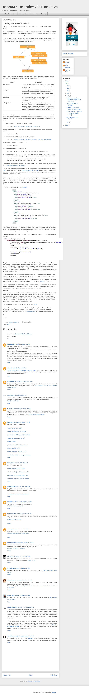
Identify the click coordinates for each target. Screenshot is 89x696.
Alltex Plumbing (12, 607)
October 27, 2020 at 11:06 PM (18, 395)
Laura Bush (10, 381)
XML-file (24, 187)
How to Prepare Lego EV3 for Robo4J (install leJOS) (74, 113)
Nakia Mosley (11, 344)
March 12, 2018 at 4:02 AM (23, 344)
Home (30, 675)
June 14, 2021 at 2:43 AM (25, 501)
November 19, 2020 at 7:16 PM (21, 422)
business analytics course (14, 519)
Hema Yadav (10, 580)
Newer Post (6, 675)
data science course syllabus (36, 414)
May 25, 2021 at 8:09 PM (23, 486)
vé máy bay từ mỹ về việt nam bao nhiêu (18, 472)
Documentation (24, 14)
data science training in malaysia (16, 548)
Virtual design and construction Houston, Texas (21, 370)
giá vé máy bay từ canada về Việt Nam (17, 475)
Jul (68, 90)
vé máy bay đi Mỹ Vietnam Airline (16, 468)
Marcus (67, 62)
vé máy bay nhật (11, 441)
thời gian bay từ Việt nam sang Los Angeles (19, 455)
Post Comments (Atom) (34, 681)
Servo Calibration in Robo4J (72, 104)
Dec (68, 85)
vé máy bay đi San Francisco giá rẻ (16, 451)
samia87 (9, 368)
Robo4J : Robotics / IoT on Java (29, 7)
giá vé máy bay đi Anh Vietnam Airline (17, 445)
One (4, 170)
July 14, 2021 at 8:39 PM (23, 529)
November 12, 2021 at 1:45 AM (22, 556)
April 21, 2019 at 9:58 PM (19, 368)
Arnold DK (10, 556)
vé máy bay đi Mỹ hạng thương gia (16, 431)
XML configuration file (27, 170)
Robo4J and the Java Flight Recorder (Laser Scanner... (73, 99)
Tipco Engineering (12, 636)
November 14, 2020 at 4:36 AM (22, 408)
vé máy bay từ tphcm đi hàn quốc (16, 438)
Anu (8, 395)
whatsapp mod (32, 560)
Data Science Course (13, 401)
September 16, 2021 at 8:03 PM (25, 542)
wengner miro (67, 70)
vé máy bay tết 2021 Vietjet (14, 428)
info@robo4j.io (31, 311)
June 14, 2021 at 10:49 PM (24, 513)
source (47, 356)
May (68, 93)
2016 (67, 125)
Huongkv (10, 422)
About (7, 14)
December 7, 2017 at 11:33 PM (23, 334)
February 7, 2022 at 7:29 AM (21, 568)
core (8, 324)
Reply (8, 338)
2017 (67, 83)
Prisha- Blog (11, 595)
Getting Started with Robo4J (72, 118)
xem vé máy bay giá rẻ (13, 448)
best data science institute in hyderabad (18, 494)
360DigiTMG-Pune (12, 501)
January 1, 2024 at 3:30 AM (22, 595)
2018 (67, 81)
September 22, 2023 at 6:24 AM (23, 580)
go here (42, 281)
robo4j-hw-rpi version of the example (15, 165)
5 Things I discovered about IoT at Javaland (73, 108)
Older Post (53, 675)
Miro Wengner (67, 66)
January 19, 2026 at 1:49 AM (26, 636)
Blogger (54, 692)
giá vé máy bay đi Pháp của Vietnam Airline (19, 435)
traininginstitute (12, 486)
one (37, 170)
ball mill (30, 638)
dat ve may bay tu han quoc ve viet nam (18, 478)
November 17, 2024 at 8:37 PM (25, 607)
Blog (14, 14)
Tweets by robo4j (68, 53)
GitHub (43, 14)
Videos (35, 14)
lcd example (34, 76)
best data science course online (15, 506)
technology (10, 408)
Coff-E (35, 304)
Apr (68, 95)
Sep (68, 88)
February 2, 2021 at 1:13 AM (20, 462)
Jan (68, 122)
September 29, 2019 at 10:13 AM (23, 381)
